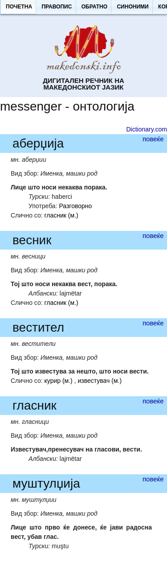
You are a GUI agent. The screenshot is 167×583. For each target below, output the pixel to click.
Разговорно (75, 205)
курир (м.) (59, 380)
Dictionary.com (146, 129)
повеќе (153, 139)
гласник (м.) (61, 215)
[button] (18, 7)
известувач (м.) (99, 380)
